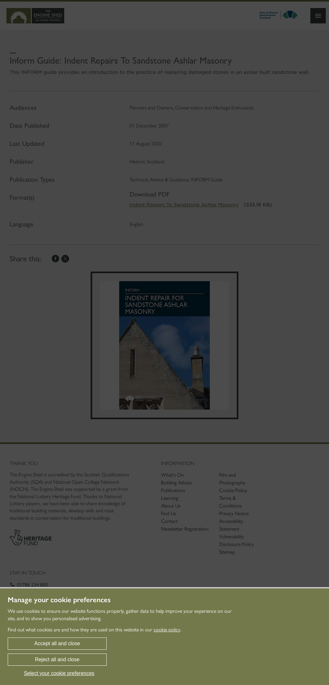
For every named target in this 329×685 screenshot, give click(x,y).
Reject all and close (57, 659)
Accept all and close (57, 643)
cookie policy (167, 630)
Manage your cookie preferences (59, 600)
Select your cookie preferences (59, 673)
